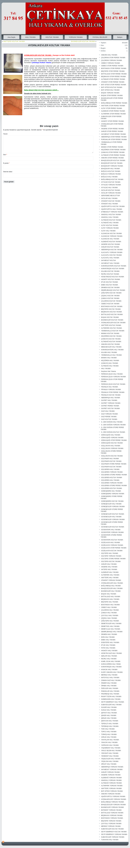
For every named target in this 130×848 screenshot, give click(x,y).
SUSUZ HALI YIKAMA (108, 710)
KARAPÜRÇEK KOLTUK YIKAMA (112, 268)
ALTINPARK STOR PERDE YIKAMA (113, 114)
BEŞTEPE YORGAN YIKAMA (111, 821)
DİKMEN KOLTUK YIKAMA (110, 287)
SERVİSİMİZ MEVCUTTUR (110, 195)
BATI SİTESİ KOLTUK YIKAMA (111, 87)
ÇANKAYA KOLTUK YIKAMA (111, 339)
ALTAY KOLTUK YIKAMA (109, 225)
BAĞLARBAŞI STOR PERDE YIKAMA (114, 103)
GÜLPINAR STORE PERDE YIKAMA (113, 464)
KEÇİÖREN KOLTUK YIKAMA (111, 336)
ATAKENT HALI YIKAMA (109, 204)
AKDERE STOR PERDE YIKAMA (112, 129)
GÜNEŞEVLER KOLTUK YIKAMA (112, 514)
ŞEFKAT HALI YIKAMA (109, 713)
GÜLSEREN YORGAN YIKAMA (112, 472)
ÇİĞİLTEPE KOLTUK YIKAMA (111, 293)
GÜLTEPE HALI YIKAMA (109, 553)
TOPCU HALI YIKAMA (108, 732)
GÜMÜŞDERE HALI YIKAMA (111, 491)
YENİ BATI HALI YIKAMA (109, 753)
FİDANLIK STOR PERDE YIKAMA (113, 392)
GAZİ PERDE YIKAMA (109, 417)
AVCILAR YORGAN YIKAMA (111, 193)
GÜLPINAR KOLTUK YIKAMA (111, 461)
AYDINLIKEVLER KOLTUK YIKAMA (113, 323)
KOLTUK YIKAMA (52, 37)
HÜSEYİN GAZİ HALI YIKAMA (111, 653)
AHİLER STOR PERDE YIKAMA (112, 131)
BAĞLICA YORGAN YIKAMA (111, 174)
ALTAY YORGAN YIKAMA (110, 228)
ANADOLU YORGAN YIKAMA (111, 780)
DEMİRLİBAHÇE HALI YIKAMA (112, 632)
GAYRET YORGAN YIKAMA (110, 403)
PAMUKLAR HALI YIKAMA (110, 691)
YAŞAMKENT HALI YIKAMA (110, 748)
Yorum (5, 134)
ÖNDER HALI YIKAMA (109, 683)
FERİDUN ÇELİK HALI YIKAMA (112, 374)
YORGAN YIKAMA (76, 37)
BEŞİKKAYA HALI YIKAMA (110, 599)
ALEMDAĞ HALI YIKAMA (110, 572)
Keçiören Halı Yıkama (108, 371)
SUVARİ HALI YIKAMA (109, 707)
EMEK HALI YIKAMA (108, 640)
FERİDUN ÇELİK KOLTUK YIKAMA (113, 384)
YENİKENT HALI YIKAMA (110, 756)
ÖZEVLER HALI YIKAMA (109, 688)
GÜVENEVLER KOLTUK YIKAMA (112, 527)
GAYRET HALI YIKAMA (109, 400)
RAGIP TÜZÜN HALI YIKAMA (111, 696)
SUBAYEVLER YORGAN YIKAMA (112, 837)
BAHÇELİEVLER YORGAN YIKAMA (113, 805)
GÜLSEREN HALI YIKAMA (110, 469)
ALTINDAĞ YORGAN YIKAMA (111, 783)
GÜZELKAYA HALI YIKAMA (110, 542)
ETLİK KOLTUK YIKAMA (109, 282)
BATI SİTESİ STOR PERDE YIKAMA (113, 85)
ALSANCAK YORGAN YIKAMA (112, 236)
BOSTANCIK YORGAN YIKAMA (112, 818)
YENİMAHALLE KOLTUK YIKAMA (112, 331)
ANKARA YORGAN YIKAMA (110, 794)
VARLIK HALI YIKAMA (108, 737)
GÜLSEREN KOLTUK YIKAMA (111, 477)
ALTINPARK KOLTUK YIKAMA (111, 328)
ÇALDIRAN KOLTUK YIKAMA (111, 301)
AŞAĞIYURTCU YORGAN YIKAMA (113, 796)
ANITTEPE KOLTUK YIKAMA (14, 41)
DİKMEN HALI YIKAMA (109, 634)
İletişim (119, 37)
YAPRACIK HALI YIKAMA (110, 745)
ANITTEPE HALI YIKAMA (110, 578)
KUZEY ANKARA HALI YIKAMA (112, 672)
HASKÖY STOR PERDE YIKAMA (112, 121)
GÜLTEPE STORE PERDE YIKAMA (113, 559)
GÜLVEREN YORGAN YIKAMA (112, 483)
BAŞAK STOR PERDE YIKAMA (112, 95)
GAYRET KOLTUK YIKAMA (110, 408)
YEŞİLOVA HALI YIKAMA (109, 761)
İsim (5, 155)
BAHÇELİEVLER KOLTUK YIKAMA (113, 160)
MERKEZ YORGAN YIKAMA (111, 826)
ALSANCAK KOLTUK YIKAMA (111, 233)
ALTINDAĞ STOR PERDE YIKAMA (113, 79)
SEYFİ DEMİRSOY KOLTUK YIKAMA (114, 832)
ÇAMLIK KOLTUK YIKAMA (110, 298)
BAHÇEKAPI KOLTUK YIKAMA (112, 163)
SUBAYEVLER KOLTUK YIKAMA (112, 829)
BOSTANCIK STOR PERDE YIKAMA (113, 68)
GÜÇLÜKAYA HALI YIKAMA (110, 446)
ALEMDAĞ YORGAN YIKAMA (111, 778)
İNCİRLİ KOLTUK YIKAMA (110, 274)
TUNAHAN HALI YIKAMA (109, 840)
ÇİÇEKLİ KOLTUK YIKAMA (110, 296)
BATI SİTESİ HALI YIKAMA (110, 90)
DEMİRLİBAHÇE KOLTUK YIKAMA (113, 290)
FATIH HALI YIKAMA (108, 648)
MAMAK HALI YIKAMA (109, 358)
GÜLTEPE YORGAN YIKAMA (111, 556)
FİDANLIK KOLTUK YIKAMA (111, 395)
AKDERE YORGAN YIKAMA (111, 775)
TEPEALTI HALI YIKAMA (109, 724)
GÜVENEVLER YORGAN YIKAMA (113, 519)
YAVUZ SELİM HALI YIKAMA (111, 750)
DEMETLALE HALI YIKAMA (110, 629)
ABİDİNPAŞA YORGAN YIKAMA (112, 767)
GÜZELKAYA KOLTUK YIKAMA (112, 551)
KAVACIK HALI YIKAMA (109, 669)
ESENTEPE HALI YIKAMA (110, 642)
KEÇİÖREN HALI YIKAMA (110, 360)
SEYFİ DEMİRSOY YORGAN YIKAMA (114, 834)
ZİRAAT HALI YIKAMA (108, 764)
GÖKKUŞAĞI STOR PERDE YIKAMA (114, 440)
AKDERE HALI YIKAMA (109, 567)
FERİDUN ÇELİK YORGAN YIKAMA (113, 377)
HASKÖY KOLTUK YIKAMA (110, 279)
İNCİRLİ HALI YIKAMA (109, 659)
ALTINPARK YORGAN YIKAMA (112, 786)
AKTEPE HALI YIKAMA (109, 569)
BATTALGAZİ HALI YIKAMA (110, 596)
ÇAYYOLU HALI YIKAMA (109, 615)
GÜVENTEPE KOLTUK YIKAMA (112, 540)
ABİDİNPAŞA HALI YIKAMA (110, 398)
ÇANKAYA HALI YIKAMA (109, 363)
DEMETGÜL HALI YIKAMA (110, 626)
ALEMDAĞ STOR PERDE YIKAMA (113, 111)
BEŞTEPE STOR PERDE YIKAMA (113, 71)
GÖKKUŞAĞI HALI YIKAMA (110, 435)
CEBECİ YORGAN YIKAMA (110, 63)
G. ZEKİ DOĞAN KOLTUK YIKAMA (113, 432)
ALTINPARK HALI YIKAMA (110, 575)
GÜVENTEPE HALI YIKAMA (111, 530)
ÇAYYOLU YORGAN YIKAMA (111, 823)
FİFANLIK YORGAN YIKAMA (111, 389)
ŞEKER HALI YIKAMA (108, 715)
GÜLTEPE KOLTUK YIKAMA (111, 561)
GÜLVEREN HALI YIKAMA (110, 480)
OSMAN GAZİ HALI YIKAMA (111, 680)
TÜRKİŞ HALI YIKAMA (109, 734)
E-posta (6, 163)
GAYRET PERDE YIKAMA (110, 406)
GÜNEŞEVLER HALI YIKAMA (111, 504)
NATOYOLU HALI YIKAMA (110, 677)
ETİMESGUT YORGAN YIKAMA (112, 212)
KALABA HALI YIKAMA (109, 352)
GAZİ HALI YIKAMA (108, 411)
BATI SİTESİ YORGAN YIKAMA (112, 791)
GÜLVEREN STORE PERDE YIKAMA (114, 485)
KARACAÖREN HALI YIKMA (111, 664)
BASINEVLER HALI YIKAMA (111, 591)
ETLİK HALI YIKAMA (108, 645)
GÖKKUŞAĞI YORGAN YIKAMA (112, 437)
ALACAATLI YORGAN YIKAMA (111, 252)
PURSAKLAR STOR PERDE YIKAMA (114, 139)
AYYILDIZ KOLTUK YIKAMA (110, 182)
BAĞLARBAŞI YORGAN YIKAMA (112, 802)
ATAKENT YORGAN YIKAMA (111, 580)
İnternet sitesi (7, 172)
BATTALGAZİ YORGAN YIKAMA (112, 813)
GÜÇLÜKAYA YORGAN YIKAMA (112, 448)
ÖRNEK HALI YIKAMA (109, 686)
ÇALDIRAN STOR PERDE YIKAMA (113, 58)
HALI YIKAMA (30, 37)
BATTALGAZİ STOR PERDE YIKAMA (114, 74)
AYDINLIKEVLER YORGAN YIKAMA (113, 799)
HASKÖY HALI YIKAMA (109, 651)
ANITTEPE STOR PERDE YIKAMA (113, 106)
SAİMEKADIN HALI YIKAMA (111, 699)
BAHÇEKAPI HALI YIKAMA (110, 169)
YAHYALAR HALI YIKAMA (110, 740)
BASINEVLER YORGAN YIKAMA (112, 807)
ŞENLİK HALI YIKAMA (109, 718)
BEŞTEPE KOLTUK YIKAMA (111, 309)
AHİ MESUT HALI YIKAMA (110, 263)
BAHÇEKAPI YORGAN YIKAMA (112, 166)
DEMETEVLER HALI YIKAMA (111, 623)
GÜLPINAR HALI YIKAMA (110, 458)
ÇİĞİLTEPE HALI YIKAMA (110, 621)
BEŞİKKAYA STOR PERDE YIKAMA (113, 76)
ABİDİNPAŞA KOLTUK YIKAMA (112, 250)
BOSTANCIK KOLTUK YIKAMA (111, 306)
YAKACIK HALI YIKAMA (109, 742)
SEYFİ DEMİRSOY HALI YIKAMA (112, 702)
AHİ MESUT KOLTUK (108, 260)
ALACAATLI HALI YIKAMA (110, 258)
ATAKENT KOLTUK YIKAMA (110, 201)
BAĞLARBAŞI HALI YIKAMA (111, 586)
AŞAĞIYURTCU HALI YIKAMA (111, 209)
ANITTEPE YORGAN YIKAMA (111, 788)
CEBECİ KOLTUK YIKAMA (110, 304)
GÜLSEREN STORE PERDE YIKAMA (114, 475)
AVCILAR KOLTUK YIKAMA (110, 190)
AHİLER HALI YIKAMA (109, 564)
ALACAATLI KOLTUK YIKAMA (111, 255)
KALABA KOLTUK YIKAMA (110, 271)
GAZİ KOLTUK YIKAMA (109, 419)
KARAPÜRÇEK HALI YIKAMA (111, 667)
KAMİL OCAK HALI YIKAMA (110, 661)
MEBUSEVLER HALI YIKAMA (111, 347)
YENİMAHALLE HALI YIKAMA (111, 355)
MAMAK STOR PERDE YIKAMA (112, 147)
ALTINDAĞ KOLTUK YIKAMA (111, 220)
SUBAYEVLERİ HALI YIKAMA (111, 705)
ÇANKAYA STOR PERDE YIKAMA (113, 152)
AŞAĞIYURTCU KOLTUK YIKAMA (113, 206)
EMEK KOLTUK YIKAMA (109, 285)
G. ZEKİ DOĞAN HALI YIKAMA (112, 422)
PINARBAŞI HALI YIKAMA (110, 694)
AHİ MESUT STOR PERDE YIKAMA (113, 134)
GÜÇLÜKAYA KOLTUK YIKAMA (112, 456)
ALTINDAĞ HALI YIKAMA (110, 223)
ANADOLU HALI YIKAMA (110, 217)
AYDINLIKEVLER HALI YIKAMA (112, 583)
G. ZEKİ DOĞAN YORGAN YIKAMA (113, 425)
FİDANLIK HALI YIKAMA (109, 387)
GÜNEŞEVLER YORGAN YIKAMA (113, 506)
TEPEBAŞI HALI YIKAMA (110, 726)
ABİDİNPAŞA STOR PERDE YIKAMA (114, 137)
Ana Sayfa (11, 37)
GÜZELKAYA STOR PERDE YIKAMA (113, 548)
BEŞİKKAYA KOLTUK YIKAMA (111, 312)
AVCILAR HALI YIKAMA (109, 198)
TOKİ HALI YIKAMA (108, 729)
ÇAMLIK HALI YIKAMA (109, 613)
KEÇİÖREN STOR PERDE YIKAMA (113, 150)
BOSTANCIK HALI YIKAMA (110, 605)
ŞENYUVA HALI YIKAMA (109, 721)
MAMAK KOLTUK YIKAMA (110, 333)
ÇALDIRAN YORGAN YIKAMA (111, 60)
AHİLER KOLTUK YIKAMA (110, 247)
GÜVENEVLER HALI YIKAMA (111, 517)
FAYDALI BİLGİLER (100, 37)
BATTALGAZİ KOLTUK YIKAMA (112, 314)
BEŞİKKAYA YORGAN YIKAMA (112, 815)
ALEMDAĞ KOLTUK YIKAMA (111, 242)
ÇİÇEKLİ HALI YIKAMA (109, 618)
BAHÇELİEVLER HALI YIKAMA (112, 588)
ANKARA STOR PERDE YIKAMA (112, 158)
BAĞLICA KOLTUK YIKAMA (110, 171)
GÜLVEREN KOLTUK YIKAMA (111, 488)
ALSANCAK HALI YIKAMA (110, 239)
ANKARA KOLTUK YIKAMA (110, 344)
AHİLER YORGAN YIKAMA (110, 772)
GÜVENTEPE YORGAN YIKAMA (112, 532)
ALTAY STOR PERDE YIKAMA (111, 108)
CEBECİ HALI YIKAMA (109, 607)
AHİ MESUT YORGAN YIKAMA (112, 769)
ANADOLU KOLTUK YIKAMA (111, 214)
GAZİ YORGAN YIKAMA (109, 414)
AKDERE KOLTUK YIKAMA (110, 244)
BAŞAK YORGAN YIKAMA (110, 93)
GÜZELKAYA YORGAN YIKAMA (112, 545)
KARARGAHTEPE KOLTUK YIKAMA (113, 266)
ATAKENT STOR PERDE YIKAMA (112, 82)
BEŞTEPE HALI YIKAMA (109, 602)
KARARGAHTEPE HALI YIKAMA (112, 350)
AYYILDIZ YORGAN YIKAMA (111, 185)
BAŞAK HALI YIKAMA (108, 594)
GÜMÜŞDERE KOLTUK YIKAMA (112, 501)
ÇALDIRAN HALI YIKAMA (110, 610)
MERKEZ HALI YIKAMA (109, 675)
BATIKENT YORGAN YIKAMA (111, 810)
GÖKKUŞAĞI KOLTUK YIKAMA (112, 443)
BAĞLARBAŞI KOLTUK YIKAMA (112, 179)
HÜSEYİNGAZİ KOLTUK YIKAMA (112, 277)
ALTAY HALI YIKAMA (108, 231)
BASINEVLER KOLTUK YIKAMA (83, 41)
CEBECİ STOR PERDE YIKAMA (112, 66)
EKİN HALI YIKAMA (108, 637)
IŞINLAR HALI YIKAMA (109, 656)
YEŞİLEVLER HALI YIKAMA (110, 759)
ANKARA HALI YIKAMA (109, 55)
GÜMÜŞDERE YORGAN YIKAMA (112, 494)
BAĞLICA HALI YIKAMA (109, 177)
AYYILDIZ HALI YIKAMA (109, 187)
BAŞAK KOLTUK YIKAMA (110, 317)
